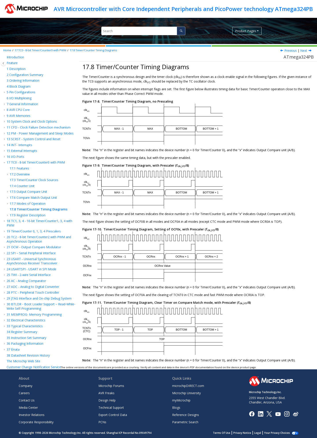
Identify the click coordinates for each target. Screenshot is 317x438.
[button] (5, 61)
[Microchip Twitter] (269, 414)
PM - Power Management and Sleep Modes (40, 90)
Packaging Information (25, 300)
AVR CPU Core (18, 66)
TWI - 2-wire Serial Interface (29, 232)
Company (25, 386)
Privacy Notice (247, 433)
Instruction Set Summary (26, 295)
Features (19, 125)
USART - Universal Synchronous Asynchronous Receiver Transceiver (32, 218)
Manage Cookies (279, 433)
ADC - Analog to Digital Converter (33, 243)
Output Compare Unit (28, 148)
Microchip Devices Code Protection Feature (38, 335)
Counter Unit (22, 143)
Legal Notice (16, 341)
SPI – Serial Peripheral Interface (31, 210)
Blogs (176, 407)
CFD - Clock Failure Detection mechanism (38, 84)
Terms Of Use (226, 433)
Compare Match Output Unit (33, 154)
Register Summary (22, 289)
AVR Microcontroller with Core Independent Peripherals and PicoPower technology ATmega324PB (183, 9)
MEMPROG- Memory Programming (34, 271)
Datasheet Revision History (28, 312)
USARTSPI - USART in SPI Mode (31, 226)
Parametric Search (185, 422)
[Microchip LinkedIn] (260, 414)
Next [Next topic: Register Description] (303, 50)
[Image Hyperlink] (278, 414)
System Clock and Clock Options (32, 78)
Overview (20, 131)
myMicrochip (181, 400)
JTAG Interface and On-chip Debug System (39, 255)
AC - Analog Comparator (26, 238)
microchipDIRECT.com (188, 386)
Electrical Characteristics (26, 277)
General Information (22, 61)
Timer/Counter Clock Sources (34, 137)
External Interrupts (22, 107)
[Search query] (143, 31)
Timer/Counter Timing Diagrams (93, 50)
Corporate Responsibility (36, 422)
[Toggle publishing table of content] (3, 63)
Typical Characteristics (25, 283)
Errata (13, 306)
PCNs (102, 422)
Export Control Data (112, 415)
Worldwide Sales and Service (27, 359)
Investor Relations (31, 415)
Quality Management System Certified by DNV (39, 353)
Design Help (107, 400)
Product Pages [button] (245, 31)
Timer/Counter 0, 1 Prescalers (34, 188)
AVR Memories (18, 72)
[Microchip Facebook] (251, 414)
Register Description (27, 172)
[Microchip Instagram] (286, 414)
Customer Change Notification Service (34, 324)
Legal (262, 433)
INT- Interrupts (19, 102)
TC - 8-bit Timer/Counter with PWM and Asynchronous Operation (39, 196)
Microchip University (186, 393)
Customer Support (20, 330)
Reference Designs (185, 415)
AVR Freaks (106, 393)
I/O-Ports (15, 113)
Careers (24, 393)
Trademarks (15, 347)
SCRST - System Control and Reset (34, 96)
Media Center (28, 407)
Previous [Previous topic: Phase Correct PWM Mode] (290, 50)
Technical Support (111, 407)
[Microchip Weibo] (295, 414)
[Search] (181, 31)
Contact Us (27, 400)
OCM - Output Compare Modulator (34, 204)
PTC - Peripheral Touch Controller (33, 249)
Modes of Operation (28, 160)
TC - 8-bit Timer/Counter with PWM (40, 50)
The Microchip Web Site (23, 318)
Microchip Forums (111, 386)
